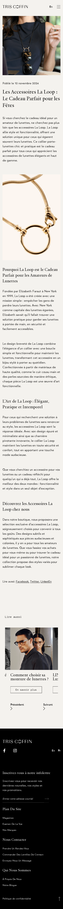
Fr (59, 750)
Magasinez (8, 818)
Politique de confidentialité (17, 899)
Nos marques (9, 830)
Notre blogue (10, 885)
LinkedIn (46, 581)
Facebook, (22, 581)
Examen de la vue (12, 824)
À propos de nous (12, 879)
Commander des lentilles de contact (23, 855)
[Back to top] (59, 899)
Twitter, (35, 581)
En (51, 6)
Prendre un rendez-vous (16, 848)
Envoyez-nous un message (17, 861)
